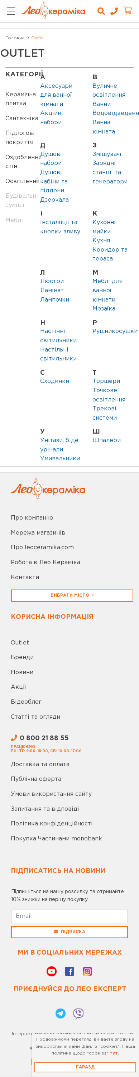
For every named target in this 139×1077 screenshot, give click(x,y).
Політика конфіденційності (52, 823)
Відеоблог (26, 702)
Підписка (69, 932)
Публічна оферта (36, 779)
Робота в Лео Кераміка (45, 562)
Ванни (101, 104)
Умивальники (60, 458)
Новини (22, 672)
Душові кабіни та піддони (54, 181)
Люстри (52, 281)
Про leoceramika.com (42, 547)
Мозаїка (103, 309)
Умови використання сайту (51, 794)
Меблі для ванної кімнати (107, 290)
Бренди (22, 657)
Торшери (106, 381)
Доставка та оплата (40, 764)
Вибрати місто (71, 595)
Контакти (25, 577)
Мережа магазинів (38, 533)
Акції (18, 687)
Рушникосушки (115, 331)
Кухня (101, 240)
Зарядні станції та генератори (110, 172)
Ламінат (52, 290)
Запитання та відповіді (45, 809)
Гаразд (85, 1067)
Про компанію (32, 518)
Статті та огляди (35, 717)
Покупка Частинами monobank (56, 838)
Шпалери (106, 440)
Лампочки (54, 300)
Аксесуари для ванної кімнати (56, 95)
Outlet (20, 643)
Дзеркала (54, 200)
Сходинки (54, 381)
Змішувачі (106, 154)
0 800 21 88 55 (40, 738)
